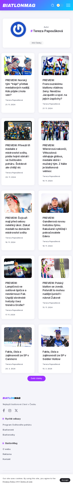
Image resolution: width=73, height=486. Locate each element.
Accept (65, 480)
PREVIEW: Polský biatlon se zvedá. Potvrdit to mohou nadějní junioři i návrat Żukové (53, 290)
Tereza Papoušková (14, 100)
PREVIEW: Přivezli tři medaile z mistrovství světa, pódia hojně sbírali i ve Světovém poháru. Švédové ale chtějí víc (17, 156)
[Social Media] (4, 410)
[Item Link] (18, 65)
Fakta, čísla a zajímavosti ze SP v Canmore (17, 355)
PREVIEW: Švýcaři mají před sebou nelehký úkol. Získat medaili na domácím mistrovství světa (17, 225)
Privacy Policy (9, 482)
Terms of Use (26, 482)
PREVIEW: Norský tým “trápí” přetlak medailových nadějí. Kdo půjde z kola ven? (17, 88)
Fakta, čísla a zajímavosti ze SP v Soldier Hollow (54, 355)
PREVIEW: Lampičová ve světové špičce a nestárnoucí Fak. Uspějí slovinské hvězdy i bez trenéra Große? (15, 294)
